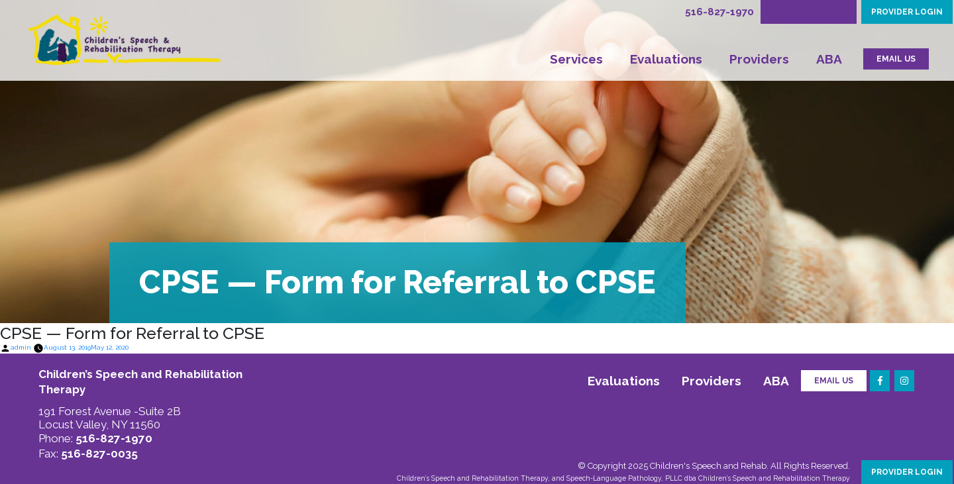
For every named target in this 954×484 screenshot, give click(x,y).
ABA (829, 59)
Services (576, 59)
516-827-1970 (719, 12)
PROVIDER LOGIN (907, 12)
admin (21, 347)
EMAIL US (896, 59)
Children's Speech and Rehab (708, 466)
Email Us (833, 380)
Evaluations (666, 59)
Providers (759, 59)
